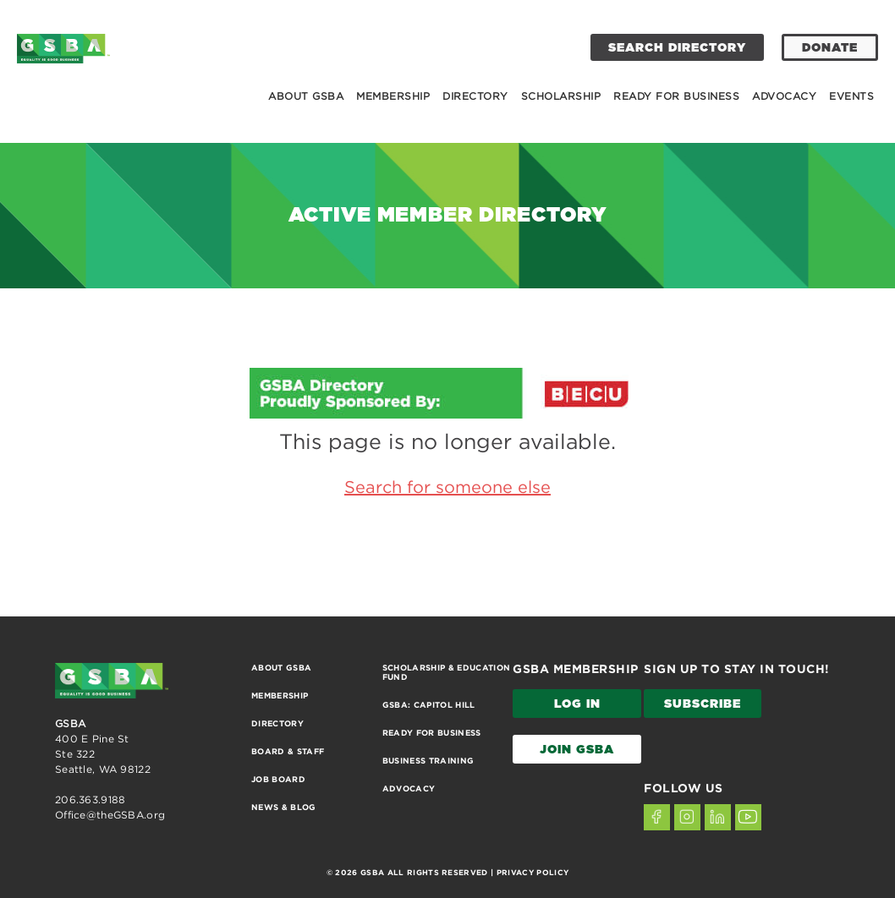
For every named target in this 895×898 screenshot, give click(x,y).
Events (851, 95)
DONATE (830, 48)
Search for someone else (447, 487)
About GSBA (305, 95)
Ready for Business (676, 95)
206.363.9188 (90, 799)
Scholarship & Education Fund (446, 672)
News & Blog (283, 807)
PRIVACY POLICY (532, 872)
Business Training (428, 760)
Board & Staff (287, 751)
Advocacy (784, 95)
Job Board (278, 779)
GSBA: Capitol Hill (428, 704)
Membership (393, 95)
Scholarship (561, 95)
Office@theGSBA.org (110, 814)
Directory (475, 95)
